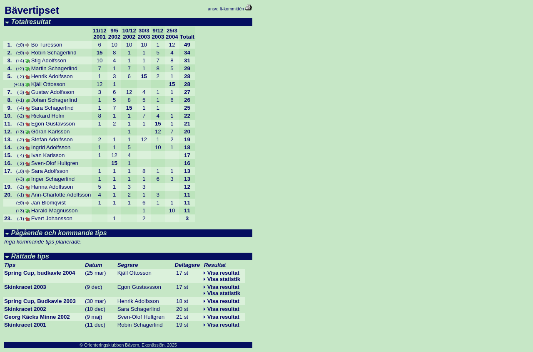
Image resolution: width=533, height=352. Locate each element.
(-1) (20, 194)
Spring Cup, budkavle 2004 (39, 273)
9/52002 (114, 33)
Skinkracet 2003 (25, 287)
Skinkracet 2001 (25, 325)
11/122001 (99, 33)
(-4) (20, 108)
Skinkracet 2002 (25, 309)
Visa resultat (223, 273)
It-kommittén (231, 8)
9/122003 (158, 33)
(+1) (20, 100)
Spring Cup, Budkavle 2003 (40, 301)
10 (114, 45)
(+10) (19, 84)
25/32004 (172, 33)
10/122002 (129, 33)
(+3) (20, 131)
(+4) (20, 60)
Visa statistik (223, 279)
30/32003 (144, 33)
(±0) (20, 44)
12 (172, 45)
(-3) (20, 92)
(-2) (20, 76)
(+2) (20, 68)
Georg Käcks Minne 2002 (37, 317)
